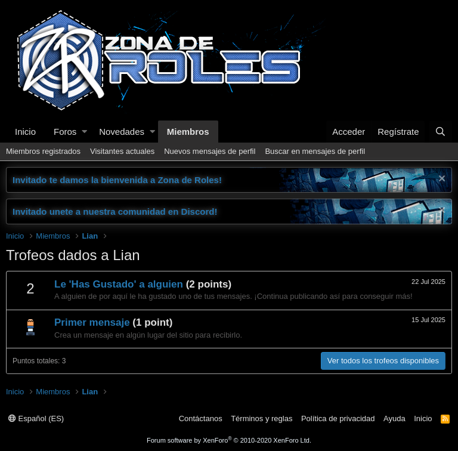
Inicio (25, 131)
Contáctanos (200, 418)
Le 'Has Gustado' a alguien (118, 284)
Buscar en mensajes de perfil (315, 151)
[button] (84, 132)
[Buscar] (440, 132)
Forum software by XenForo (229, 440)
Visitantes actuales (122, 151)
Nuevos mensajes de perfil (209, 151)
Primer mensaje (92, 322)
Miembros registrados (43, 151)
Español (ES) (36, 418)
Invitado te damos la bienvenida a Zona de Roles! (117, 180)
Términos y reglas (261, 418)
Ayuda (394, 418)
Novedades (121, 131)
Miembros (188, 131)
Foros (65, 131)
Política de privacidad (338, 418)
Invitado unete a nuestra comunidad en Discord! (115, 211)
